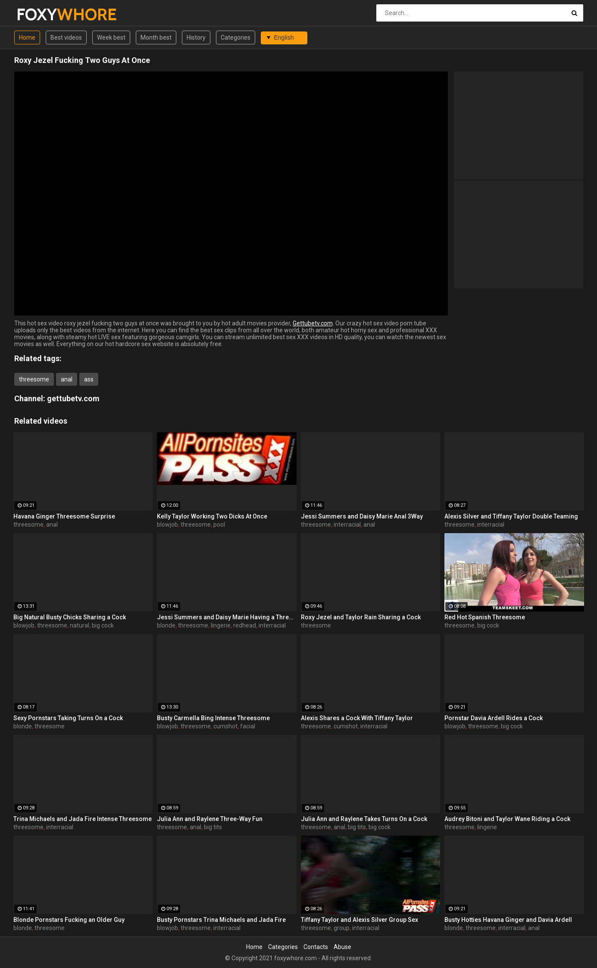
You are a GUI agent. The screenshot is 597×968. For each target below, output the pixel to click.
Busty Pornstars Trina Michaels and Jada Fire (221, 919)
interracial (347, 524)
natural (79, 625)
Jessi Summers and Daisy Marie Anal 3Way (362, 516)
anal (66, 379)
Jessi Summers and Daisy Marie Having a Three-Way (227, 617)
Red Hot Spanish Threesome (484, 617)
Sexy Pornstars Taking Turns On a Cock (68, 718)
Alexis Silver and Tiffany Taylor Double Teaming (511, 516)
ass (89, 379)
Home (27, 37)
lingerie (221, 625)
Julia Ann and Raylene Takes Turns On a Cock (364, 818)
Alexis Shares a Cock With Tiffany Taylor (357, 718)
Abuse (342, 946)
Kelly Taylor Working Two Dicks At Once (212, 516)
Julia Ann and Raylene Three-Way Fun (210, 818)
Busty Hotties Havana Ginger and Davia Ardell (508, 919)
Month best (156, 37)
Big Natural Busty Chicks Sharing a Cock (69, 617)
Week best (111, 37)
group (342, 927)
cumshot (225, 726)
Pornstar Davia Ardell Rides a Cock (493, 718)
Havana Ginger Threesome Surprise (64, 516)
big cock (103, 625)
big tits (213, 827)
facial (247, 726)
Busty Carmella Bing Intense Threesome (213, 718)
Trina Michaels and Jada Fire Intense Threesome (82, 818)
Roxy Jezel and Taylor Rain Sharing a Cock (361, 617)
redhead (244, 625)
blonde (166, 625)
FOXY (39, 14)
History (196, 37)
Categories (235, 37)
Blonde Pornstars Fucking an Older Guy (69, 919)
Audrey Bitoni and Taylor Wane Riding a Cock (507, 818)
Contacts (315, 946)
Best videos (66, 37)
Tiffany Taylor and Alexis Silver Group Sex (359, 919)
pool (219, 524)
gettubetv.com (73, 398)
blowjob (167, 524)
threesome (34, 379)
